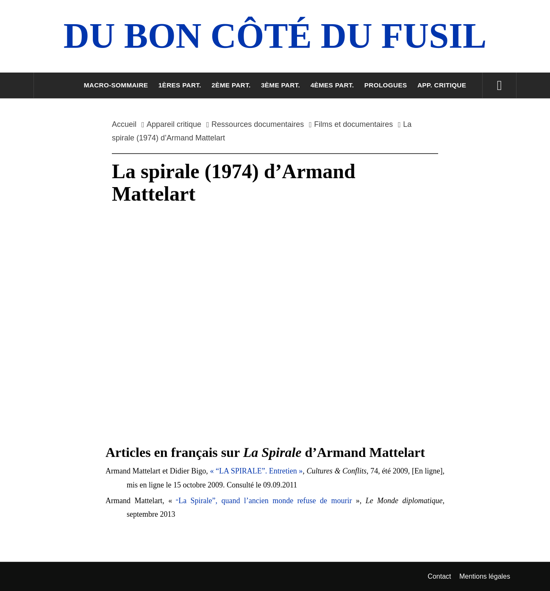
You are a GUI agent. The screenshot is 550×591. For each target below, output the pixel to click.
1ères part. (179, 85)
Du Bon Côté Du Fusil (275, 36)
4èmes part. (332, 85)
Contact (439, 576)
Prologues (385, 85)
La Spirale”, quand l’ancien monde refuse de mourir (265, 500)
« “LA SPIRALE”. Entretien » (256, 471)
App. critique (441, 85)
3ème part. (280, 85)
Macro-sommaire (116, 85)
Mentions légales (484, 576)
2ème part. (230, 85)
